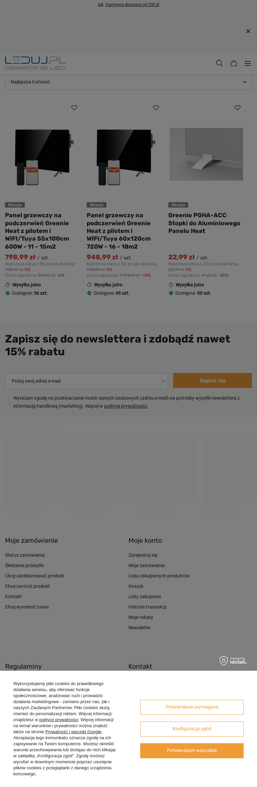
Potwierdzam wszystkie (192, 750)
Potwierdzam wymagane (192, 707)
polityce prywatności (58, 719)
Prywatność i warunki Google (73, 731)
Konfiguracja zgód (192, 729)
